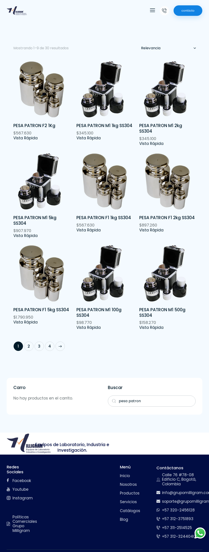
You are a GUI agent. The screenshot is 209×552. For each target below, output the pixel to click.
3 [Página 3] (39, 346)
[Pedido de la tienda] (168, 48)
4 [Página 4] (49, 346)
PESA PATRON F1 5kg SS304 (41, 310)
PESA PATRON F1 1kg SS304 (103, 218)
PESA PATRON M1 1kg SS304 (104, 126)
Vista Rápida (25, 138)
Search (112, 401)
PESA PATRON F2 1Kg (34, 126)
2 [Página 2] (29, 346)
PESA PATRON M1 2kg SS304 (160, 128)
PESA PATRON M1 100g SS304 (98, 312)
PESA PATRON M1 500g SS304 (162, 312)
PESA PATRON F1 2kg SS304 (167, 218)
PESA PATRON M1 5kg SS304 (34, 220)
